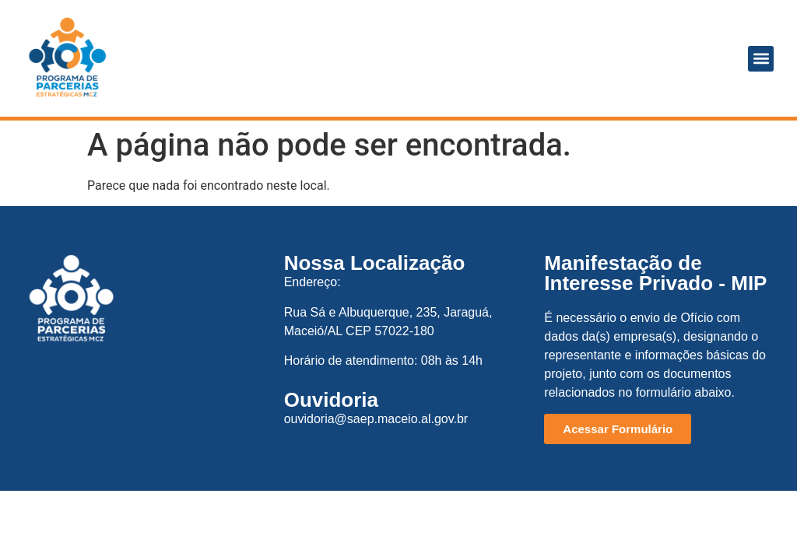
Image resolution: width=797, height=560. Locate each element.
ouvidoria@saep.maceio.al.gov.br (376, 418)
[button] (761, 59)
